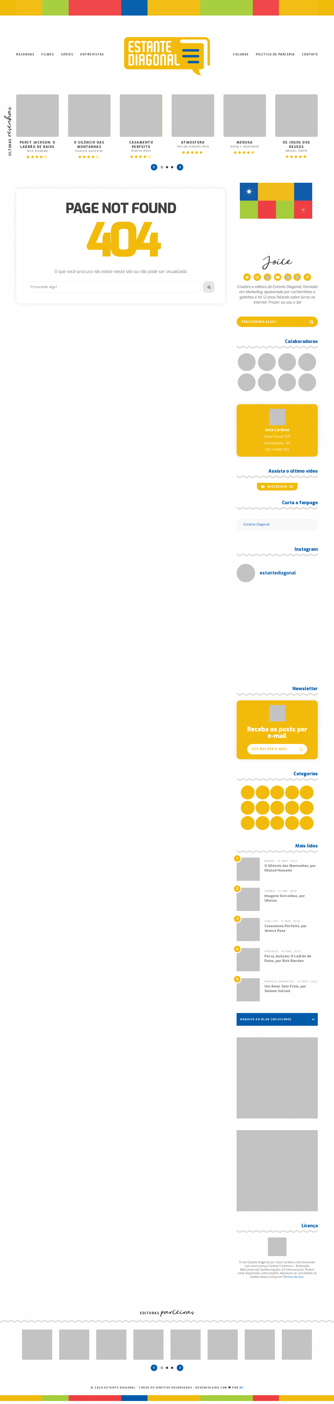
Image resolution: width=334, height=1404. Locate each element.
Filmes (47, 56)
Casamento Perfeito (141, 149)
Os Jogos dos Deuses (296, 149)
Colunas (241, 56)
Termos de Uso (293, 1280)
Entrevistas (92, 56)
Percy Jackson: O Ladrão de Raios (37, 149)
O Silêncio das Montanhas (89, 149)
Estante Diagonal (257, 527)
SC (241, 1390)
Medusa (244, 147)
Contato (310, 56)
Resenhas (25, 56)
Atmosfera (193, 147)
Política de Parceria (275, 56)
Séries (67, 56)
